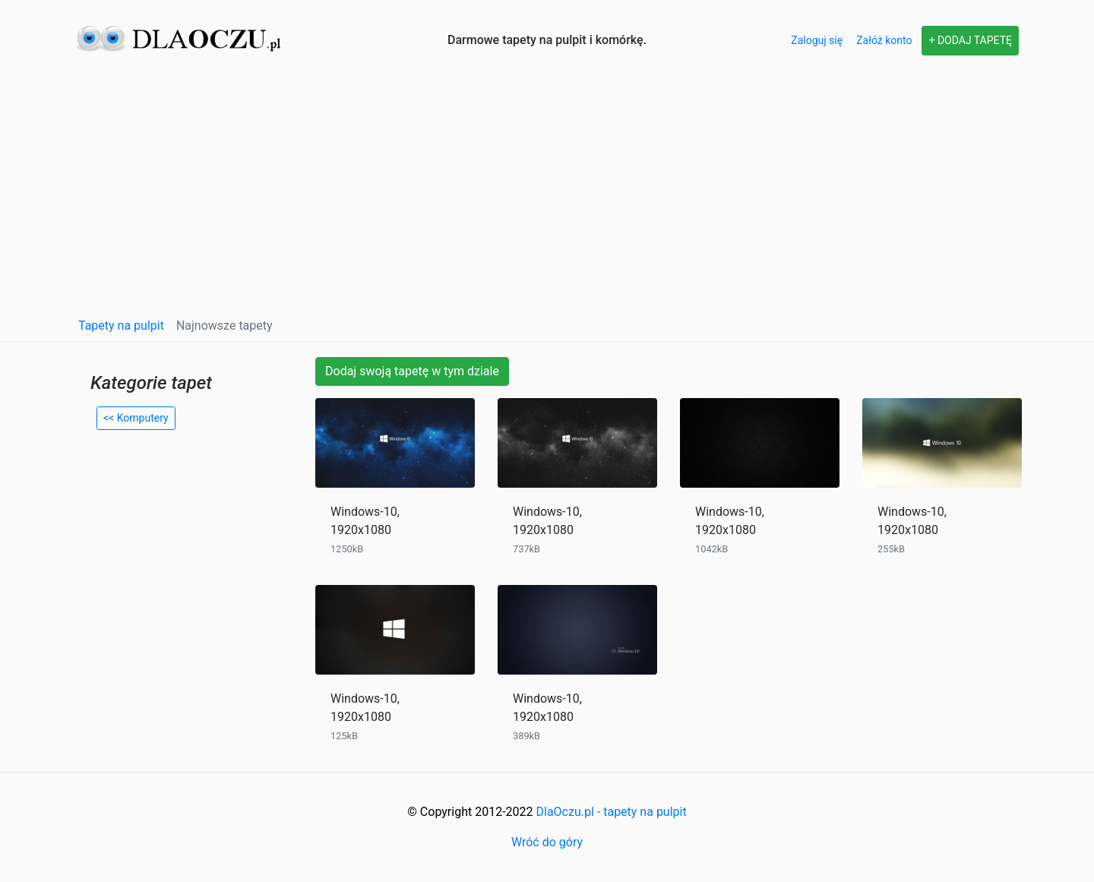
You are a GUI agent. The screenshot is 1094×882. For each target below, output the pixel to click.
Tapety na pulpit (121, 325)
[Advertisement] (547, 194)
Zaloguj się (817, 40)
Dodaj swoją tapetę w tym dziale (412, 371)
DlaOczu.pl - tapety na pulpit (611, 812)
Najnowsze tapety (224, 325)
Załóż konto (884, 40)
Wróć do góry (547, 842)
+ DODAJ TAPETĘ (970, 40)
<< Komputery (136, 418)
